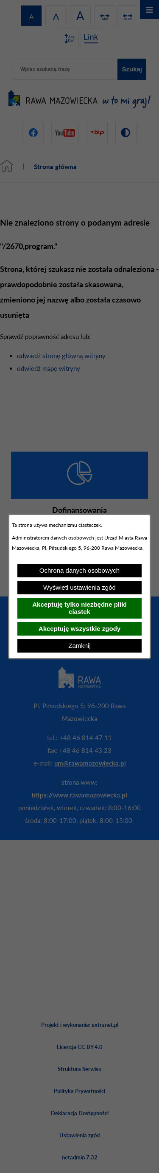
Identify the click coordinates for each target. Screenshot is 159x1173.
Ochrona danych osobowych (79, 570)
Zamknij (79, 645)
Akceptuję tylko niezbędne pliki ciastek (79, 608)
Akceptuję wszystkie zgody (79, 628)
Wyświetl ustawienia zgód (79, 587)
